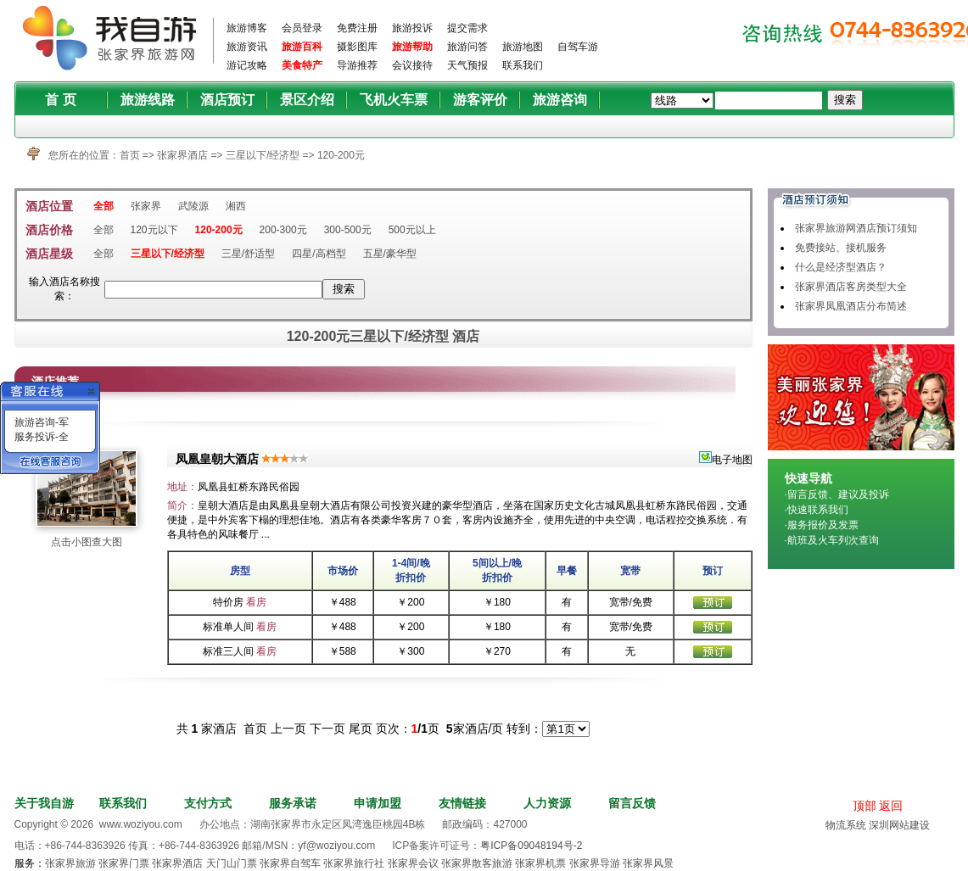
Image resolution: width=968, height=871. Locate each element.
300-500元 (348, 230)
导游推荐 (357, 65)
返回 (891, 805)
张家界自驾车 (290, 863)
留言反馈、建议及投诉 (838, 494)
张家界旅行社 (353, 863)
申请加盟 (377, 803)
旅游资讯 (247, 47)
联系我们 (522, 65)
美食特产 (302, 65)
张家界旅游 (70, 863)
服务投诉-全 (41, 437)
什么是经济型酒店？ (841, 267)
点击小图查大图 (86, 542)
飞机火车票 (394, 99)
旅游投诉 (412, 28)
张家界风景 (648, 863)
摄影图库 (357, 47)
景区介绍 (307, 99)
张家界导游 (594, 863)
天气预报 (467, 65)
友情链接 (462, 803)
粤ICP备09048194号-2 (531, 845)
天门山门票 (231, 863)
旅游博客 (247, 28)
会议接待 (412, 65)
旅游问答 (467, 47)
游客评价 (480, 99)
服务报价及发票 (823, 525)
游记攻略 (247, 65)
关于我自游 (44, 803)
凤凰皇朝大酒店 (217, 459)
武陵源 (193, 206)
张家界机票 (540, 863)
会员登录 (302, 28)
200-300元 (283, 230)
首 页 (60, 99)
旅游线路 (147, 99)
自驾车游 (577, 47)
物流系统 (845, 825)
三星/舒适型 (248, 254)
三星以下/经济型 (264, 155)
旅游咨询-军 (41, 422)
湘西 (236, 206)
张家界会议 (413, 863)
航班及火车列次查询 (833, 540)
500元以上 (412, 230)
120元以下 (154, 230)
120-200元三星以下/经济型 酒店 (383, 336)
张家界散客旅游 (476, 863)
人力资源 (547, 803)
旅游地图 (522, 47)
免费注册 (357, 28)
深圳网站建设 (899, 825)
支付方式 (208, 803)
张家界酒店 (182, 155)
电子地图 (726, 460)
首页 (130, 155)
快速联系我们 (817, 510)
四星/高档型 (318, 254)
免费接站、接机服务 (841, 248)
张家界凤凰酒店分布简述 (851, 306)
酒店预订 (227, 99)
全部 (103, 206)
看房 (256, 602)
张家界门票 (123, 863)
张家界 (146, 206)
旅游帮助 (412, 47)
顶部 (864, 805)
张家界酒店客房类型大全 (851, 287)
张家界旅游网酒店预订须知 (856, 228)
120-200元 (341, 155)
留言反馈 (632, 803)
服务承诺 (292, 803)
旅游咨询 (560, 99)
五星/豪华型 (390, 254)
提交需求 (467, 28)
